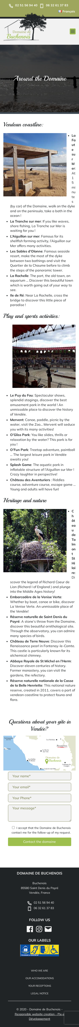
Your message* (39, 813)
